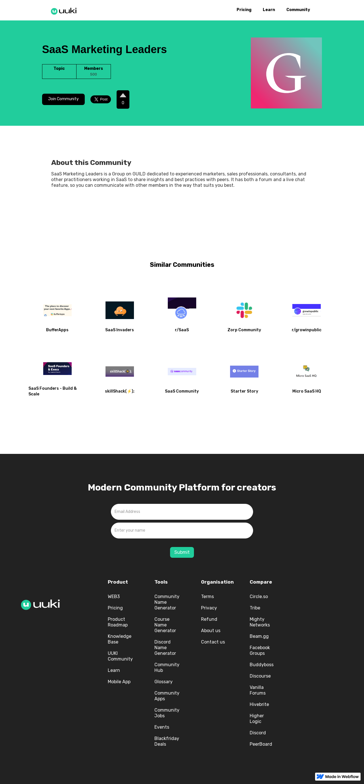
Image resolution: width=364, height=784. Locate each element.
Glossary (163, 681)
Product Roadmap (118, 622)
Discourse (260, 676)
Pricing (244, 9)
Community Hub (166, 667)
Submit (182, 552)
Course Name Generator (165, 625)
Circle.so (259, 596)
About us (210, 630)
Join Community (63, 99)
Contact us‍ (213, 642)
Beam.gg (259, 636)
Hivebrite (259, 704)
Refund (209, 619)
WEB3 (114, 596)
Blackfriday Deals (166, 741)
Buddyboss (262, 664)
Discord (258, 732)
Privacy (209, 608)
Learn (269, 9)
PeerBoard (261, 744)
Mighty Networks (260, 622)
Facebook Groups (260, 650)
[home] (65, 10)
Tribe (255, 608)
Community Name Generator (166, 602)
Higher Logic (257, 718)
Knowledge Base (119, 639)
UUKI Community (120, 656)
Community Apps (166, 695)
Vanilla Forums (258, 690)
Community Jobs (166, 712)
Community (298, 9)
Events (161, 727)
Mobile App (119, 681)
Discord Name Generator (165, 647)
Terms (207, 596)
